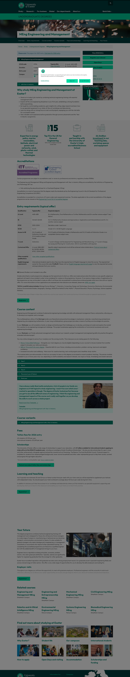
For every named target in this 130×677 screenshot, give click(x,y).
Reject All (72, 80)
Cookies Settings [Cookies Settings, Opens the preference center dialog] (45, 80)
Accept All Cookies (84, 80)
